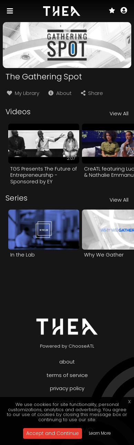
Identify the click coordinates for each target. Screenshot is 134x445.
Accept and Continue (52, 433)
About (59, 93)
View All (119, 113)
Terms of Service (67, 375)
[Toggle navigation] (10, 11)
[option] (43, 154)
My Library (22, 93)
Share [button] (91, 93)
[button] (124, 11)
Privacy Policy (67, 388)
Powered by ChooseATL (67, 346)
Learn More (100, 433)
